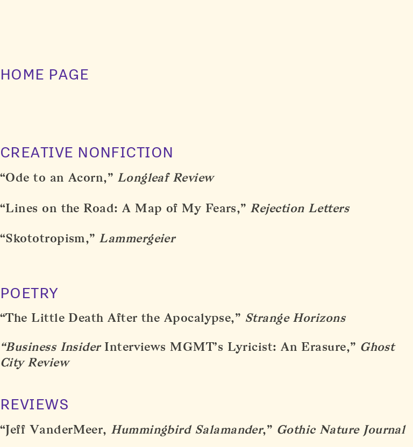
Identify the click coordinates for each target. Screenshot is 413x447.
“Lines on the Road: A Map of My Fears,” (123, 208)
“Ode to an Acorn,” (56, 177)
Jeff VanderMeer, (133, 429)
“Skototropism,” (47, 238)
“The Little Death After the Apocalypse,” (120, 318)
